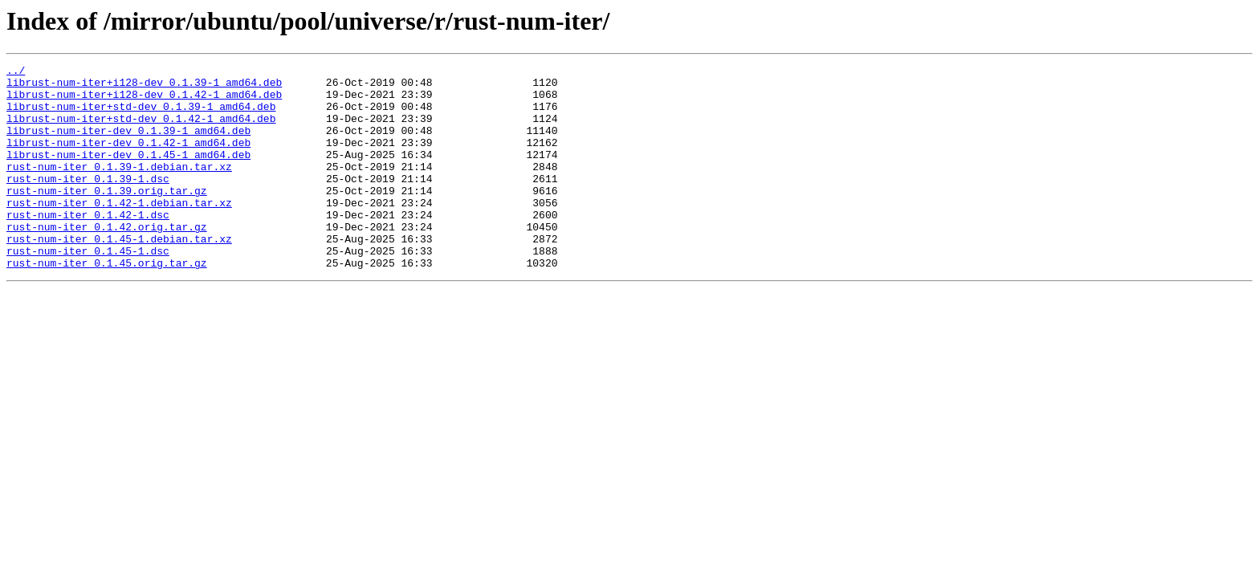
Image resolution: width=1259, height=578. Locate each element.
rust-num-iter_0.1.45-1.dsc (87, 289)
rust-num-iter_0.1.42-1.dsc (87, 245)
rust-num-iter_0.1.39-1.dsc (87, 202)
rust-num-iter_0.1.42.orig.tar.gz (106, 260)
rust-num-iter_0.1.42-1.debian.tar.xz (119, 231)
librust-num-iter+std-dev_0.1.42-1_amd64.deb (140, 130)
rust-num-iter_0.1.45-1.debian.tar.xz (119, 274)
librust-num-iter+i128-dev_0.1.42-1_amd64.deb (144, 101)
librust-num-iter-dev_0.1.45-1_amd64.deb (128, 173)
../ (15, 72)
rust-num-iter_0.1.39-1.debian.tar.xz (119, 188)
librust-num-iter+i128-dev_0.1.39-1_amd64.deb (144, 86)
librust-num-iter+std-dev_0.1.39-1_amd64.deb (140, 115)
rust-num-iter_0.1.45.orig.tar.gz (106, 303)
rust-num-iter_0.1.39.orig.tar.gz (106, 217)
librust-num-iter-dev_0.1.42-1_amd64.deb (128, 159)
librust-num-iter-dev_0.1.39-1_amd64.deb (128, 144)
